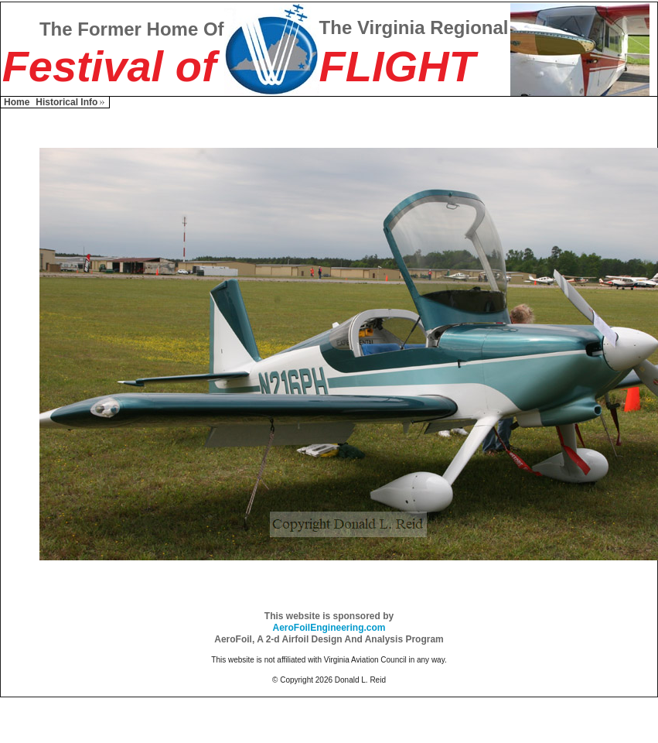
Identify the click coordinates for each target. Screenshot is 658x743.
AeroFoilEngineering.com (328, 627)
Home (16, 102)
